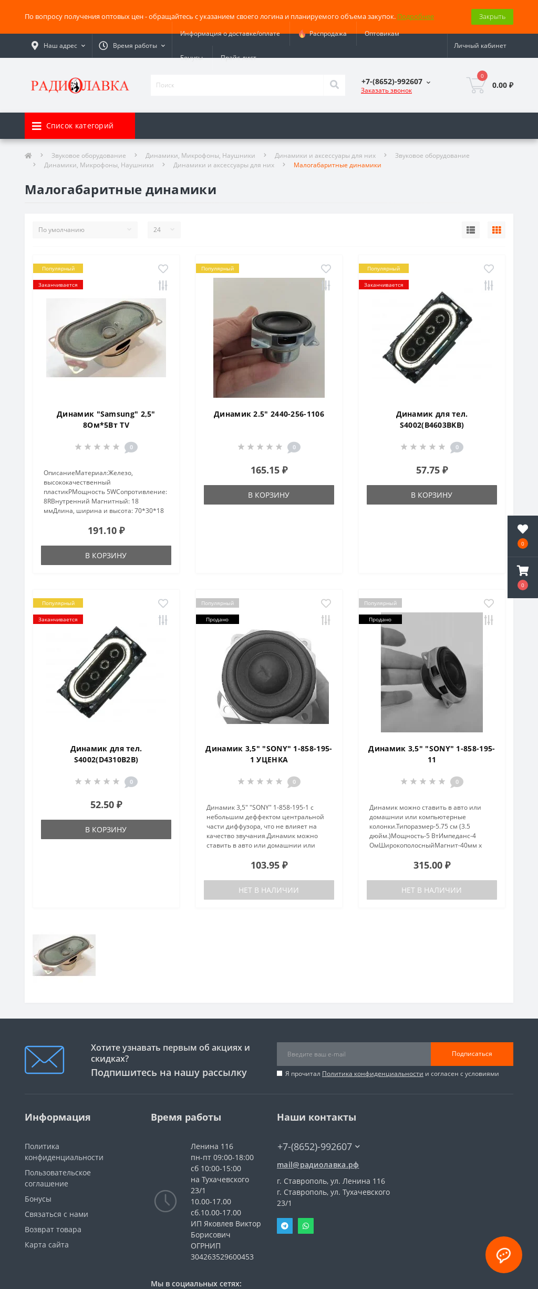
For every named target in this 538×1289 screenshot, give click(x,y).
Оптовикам (382, 33)
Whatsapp (306, 1226)
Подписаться (472, 1053)
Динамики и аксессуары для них (325, 155)
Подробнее (415, 16)
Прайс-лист (238, 57)
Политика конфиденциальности (372, 1073)
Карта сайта (47, 1245)
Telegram (284, 1226)
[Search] (334, 85)
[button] (523, 577)
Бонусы (191, 57)
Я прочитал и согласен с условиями (392, 1073)
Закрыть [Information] (492, 16)
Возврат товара (53, 1229)
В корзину (106, 555)
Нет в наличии (269, 890)
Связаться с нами (56, 1214)
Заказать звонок (386, 90)
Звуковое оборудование (88, 155)
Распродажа (322, 33)
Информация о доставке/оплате (230, 33)
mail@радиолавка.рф (318, 1165)
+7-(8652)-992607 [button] (318, 1147)
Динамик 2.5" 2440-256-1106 (269, 414)
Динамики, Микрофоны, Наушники (200, 155)
